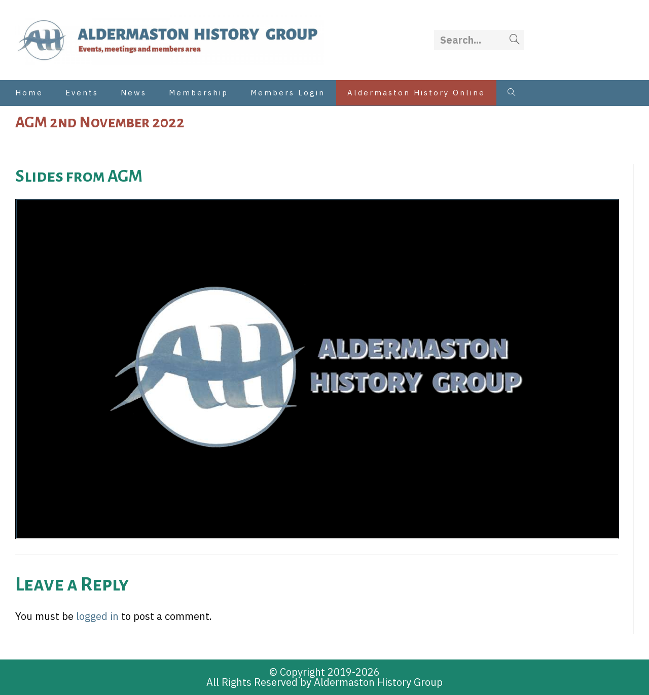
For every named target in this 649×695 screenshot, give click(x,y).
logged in (97, 616)
